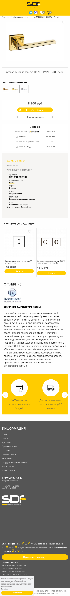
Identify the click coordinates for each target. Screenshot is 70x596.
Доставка (6, 442)
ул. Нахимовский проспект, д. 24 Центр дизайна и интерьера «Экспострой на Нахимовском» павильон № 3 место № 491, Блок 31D (15, 569)
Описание (12, 165)
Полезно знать (9, 454)
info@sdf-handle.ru (10, 481)
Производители (9, 446)
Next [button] (64, 395)
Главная (5, 17)
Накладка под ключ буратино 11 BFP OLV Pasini (18, 262)
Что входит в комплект (19, 170)
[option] (35, 41)
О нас (4, 434)
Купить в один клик (35, 117)
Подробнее (4, 589)
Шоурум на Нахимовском (14, 462)
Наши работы (8, 470)
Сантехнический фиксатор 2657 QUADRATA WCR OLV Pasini (51, 262)
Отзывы (6, 450)
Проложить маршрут (35, 557)
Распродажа (8, 466)
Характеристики (16, 161)
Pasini (11, 182)
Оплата (5, 438)
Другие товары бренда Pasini (19, 207)
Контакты (7, 458)
